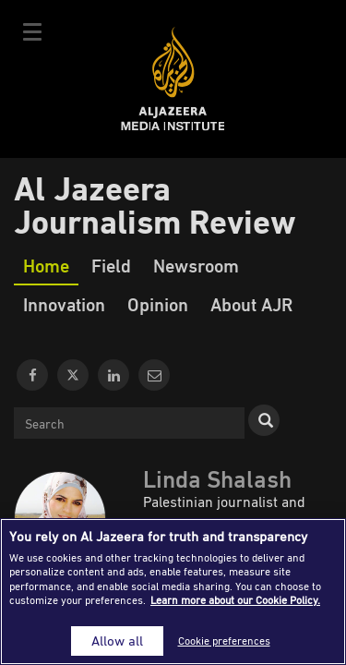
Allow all (117, 640)
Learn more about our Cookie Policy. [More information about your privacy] (235, 600)
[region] (173, 591)
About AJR (251, 304)
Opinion (157, 304)
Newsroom (196, 265)
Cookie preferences (224, 640)
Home (46, 265)
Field (111, 265)
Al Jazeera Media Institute (173, 79)
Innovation (64, 304)
